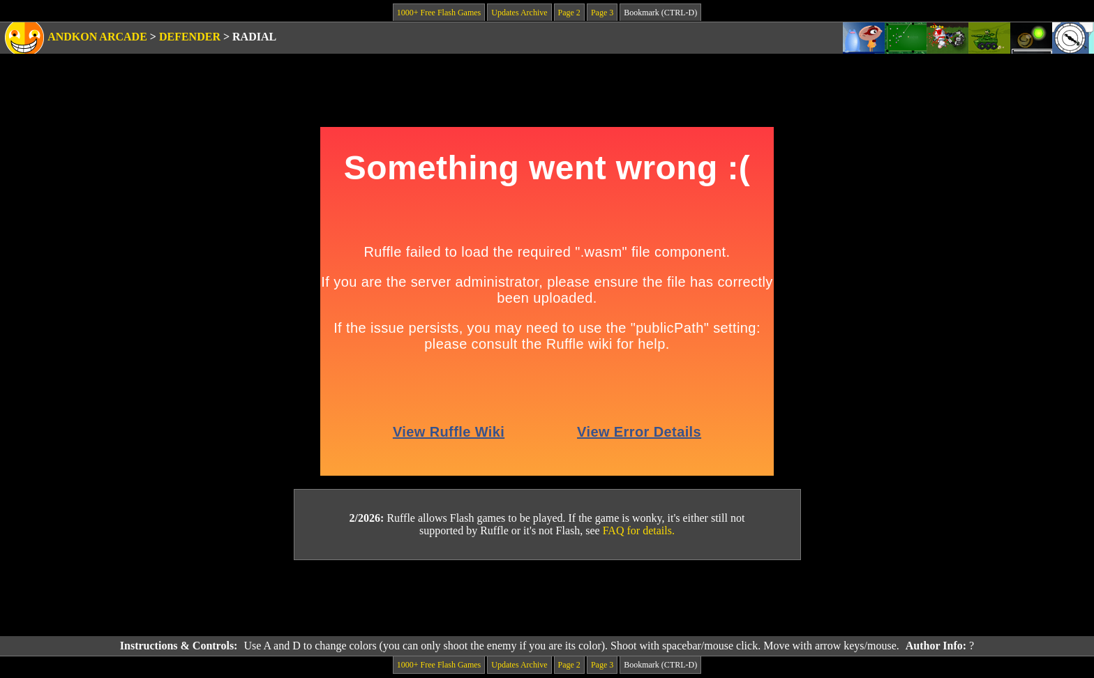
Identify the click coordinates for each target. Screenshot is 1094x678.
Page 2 (569, 12)
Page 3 (602, 12)
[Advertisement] (547, 598)
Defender (189, 37)
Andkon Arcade (97, 37)
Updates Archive (519, 12)
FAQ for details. (639, 530)
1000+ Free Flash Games (439, 12)
